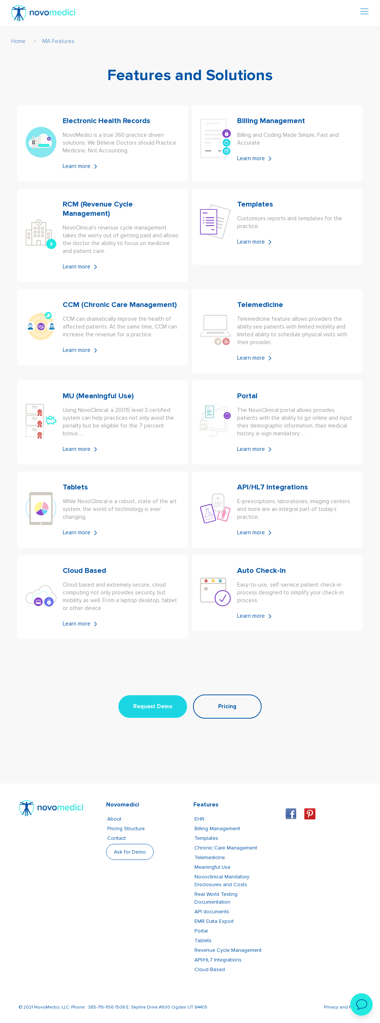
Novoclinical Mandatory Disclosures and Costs (221, 881)
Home (18, 41)
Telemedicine (209, 857)
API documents (211, 911)
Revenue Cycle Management (228, 950)
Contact (116, 838)
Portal (201, 931)
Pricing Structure (126, 828)
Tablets (203, 940)
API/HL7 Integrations (218, 960)
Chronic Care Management (225, 848)
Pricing (227, 706)
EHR (199, 819)
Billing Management (217, 828)
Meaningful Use (212, 867)
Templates (206, 838)
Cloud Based (209, 969)
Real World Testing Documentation (216, 898)
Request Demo (152, 706)
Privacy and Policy (342, 1007)
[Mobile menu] (364, 12)
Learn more (77, 166)
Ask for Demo (130, 852)
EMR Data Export (214, 921)
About (114, 819)
